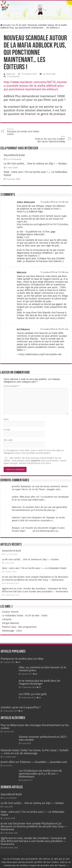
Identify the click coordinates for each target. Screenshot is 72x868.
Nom (6, 419)
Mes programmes (27, 627)
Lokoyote (7, 619)
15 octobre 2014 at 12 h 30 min (54, 202)
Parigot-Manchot (10, 623)
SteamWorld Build (14, 155)
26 (40, 698)
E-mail (7, 429)
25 (22, 711)
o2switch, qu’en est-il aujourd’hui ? (21, 707)
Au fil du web (19, 25)
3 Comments (13, 76)
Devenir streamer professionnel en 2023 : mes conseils (43, 738)
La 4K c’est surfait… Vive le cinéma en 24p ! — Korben (35, 163)
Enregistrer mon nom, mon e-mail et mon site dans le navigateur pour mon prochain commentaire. (34, 451)
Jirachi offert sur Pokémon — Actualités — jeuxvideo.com (34, 762)
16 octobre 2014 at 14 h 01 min (54, 329)
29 (40, 687)
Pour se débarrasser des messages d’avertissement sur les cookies (35, 727)
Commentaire (12, 386)
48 (36, 674)
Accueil (5, 25)
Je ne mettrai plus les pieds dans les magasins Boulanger (39, 682)
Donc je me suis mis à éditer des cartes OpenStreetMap (48, 139)
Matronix (10, 74)
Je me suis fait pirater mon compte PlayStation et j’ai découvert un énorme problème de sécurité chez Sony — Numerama (34, 826)
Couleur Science (10, 611)
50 (19, 662)
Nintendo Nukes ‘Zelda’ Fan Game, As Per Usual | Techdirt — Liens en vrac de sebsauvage (35, 752)
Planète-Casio (9, 627)
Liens (19, 630)
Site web (8, 440)
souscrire (36, 460)
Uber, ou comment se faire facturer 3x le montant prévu (42, 669)
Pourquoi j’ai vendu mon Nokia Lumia (24, 131)
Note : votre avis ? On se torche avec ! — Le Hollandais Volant (34, 568)
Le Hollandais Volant (12, 615)
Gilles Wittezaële (26, 202)
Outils (44, 615)
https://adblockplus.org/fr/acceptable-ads (40, 354)
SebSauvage (8, 630)
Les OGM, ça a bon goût (32, 694)
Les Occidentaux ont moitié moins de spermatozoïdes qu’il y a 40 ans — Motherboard (40, 773)
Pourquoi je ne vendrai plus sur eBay (22, 658)
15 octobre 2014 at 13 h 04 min (54, 272)
